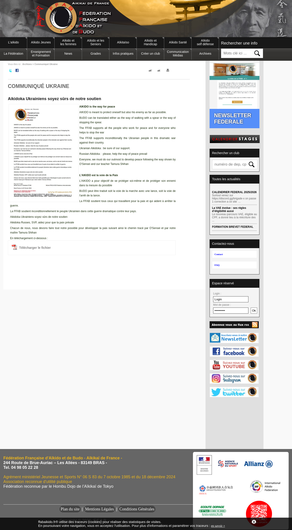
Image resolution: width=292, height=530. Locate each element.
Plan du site (70, 509)
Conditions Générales (136, 509)
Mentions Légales (99, 509)
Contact (219, 254)
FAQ (217, 265)
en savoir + (218, 526)
